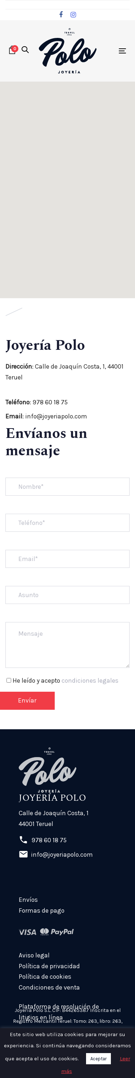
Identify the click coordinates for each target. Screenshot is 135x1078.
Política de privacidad (49, 966)
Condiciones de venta (49, 987)
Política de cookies (45, 976)
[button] (25, 50)
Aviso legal (34, 955)
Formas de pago (41, 910)
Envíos (28, 899)
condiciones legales (90, 680)
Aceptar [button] (98, 1058)
